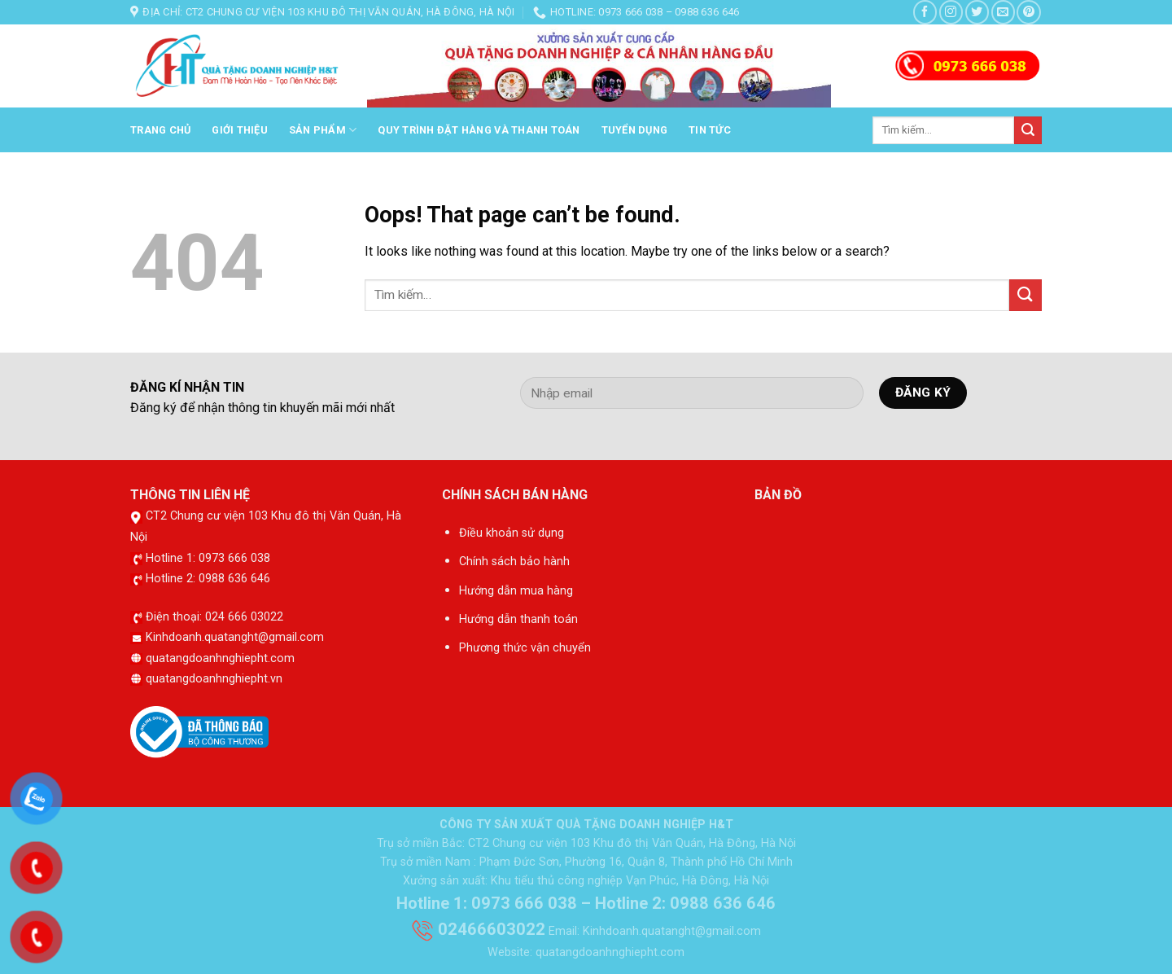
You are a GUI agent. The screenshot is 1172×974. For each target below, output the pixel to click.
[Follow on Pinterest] (1028, 12)
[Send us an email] (1003, 12)
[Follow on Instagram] (951, 12)
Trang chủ (160, 130)
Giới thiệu (240, 130)
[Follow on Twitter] (977, 12)
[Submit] (1028, 130)
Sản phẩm (323, 130)
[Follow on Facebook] (925, 12)
